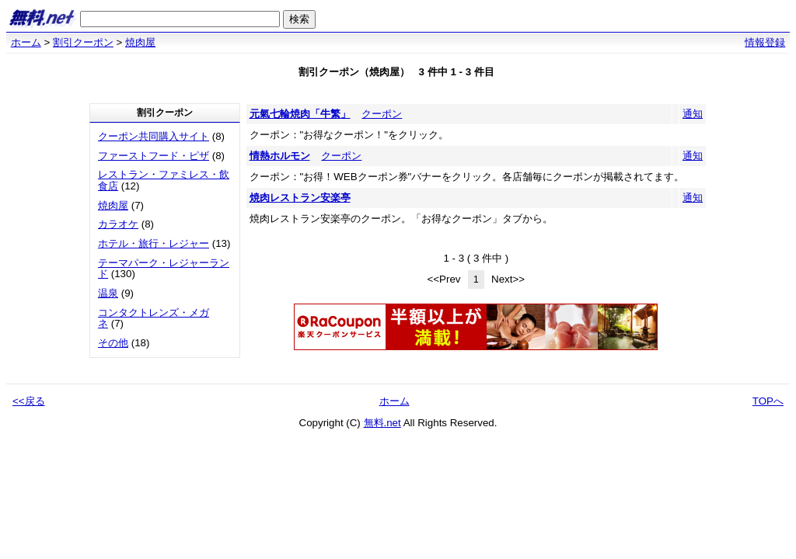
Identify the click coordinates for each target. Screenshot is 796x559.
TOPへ (768, 401)
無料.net (382, 423)
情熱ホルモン (280, 155)
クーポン (381, 114)
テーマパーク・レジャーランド (163, 268)
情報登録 (765, 42)
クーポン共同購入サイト (153, 136)
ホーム (26, 42)
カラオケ (118, 224)
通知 (693, 114)
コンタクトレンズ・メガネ (153, 318)
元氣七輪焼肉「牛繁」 (300, 114)
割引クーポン (83, 42)
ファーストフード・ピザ (153, 155)
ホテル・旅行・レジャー (153, 243)
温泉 (108, 293)
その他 (113, 343)
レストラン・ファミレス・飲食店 (163, 180)
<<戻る (28, 401)
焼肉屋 (140, 42)
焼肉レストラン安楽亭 (300, 197)
